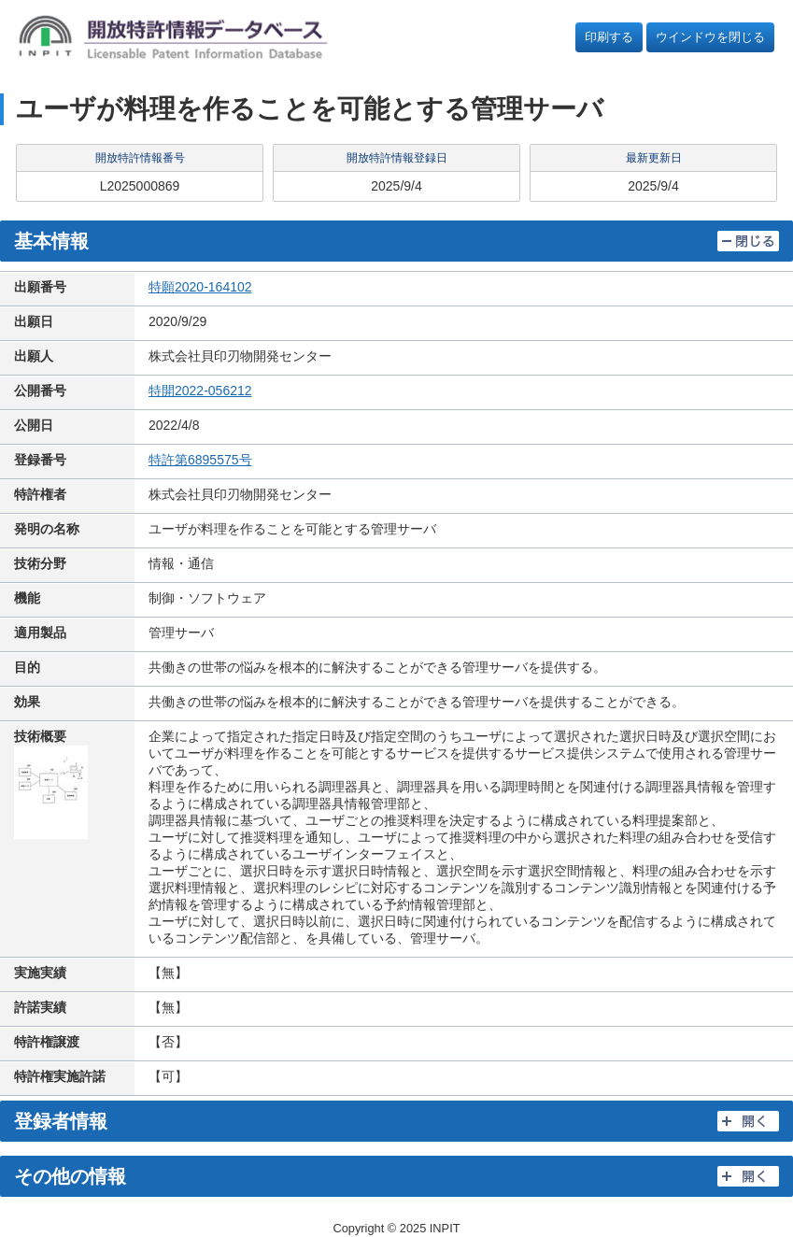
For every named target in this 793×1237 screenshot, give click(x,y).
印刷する (609, 37)
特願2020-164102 (200, 286)
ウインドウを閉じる (710, 37)
